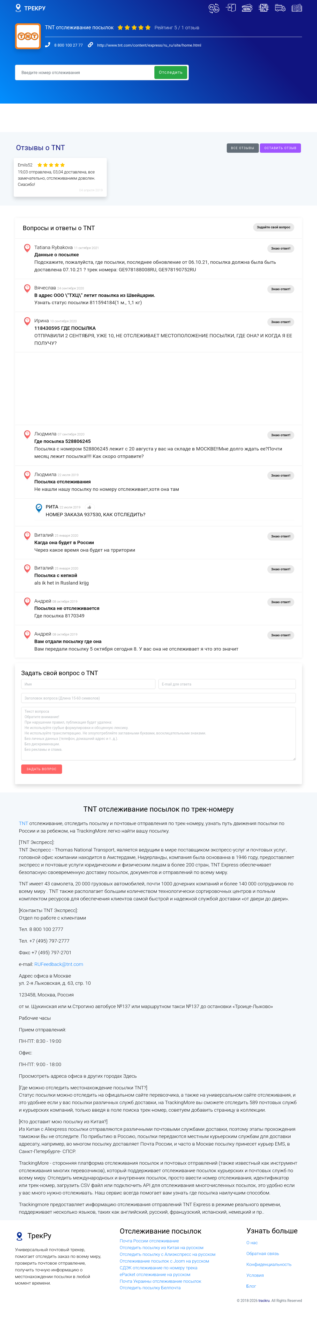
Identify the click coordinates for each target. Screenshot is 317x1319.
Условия (255, 1275)
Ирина (41, 321)
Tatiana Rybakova (53, 247)
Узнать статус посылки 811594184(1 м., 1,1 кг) (88, 302)
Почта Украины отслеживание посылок (160, 1281)
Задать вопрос (42, 769)
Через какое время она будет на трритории (84, 550)
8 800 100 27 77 (68, 45)
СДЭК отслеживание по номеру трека (159, 1267)
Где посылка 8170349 (59, 616)
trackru (264, 1300)
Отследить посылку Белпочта (150, 1287)
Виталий (44, 535)
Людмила (45, 434)
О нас (252, 1242)
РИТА (52, 507)
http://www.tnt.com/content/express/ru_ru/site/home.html (149, 45)
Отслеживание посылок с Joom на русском (164, 1261)
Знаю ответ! (280, 248)
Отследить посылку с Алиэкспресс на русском (168, 1254)
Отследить (171, 72)
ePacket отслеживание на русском (155, 1274)
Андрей (42, 601)
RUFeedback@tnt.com (58, 964)
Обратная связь (262, 1253)
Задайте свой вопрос (273, 227)
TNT (24, 823)
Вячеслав (45, 288)
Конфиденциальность (268, 1264)
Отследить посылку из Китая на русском (161, 1247)
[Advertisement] (158, 117)
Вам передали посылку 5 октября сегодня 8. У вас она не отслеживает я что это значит (136, 649)
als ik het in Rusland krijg (61, 583)
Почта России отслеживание (149, 1240)
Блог (251, 1285)
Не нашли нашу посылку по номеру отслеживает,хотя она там (106, 489)
